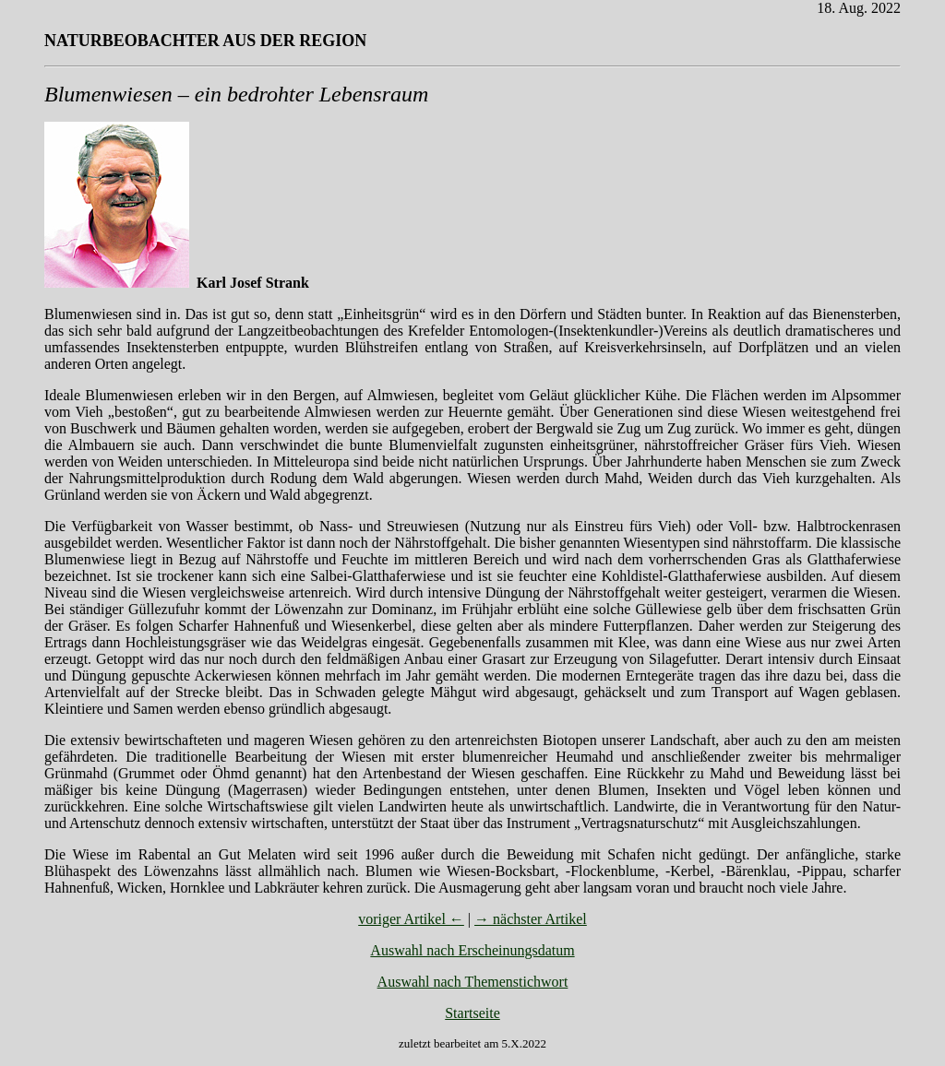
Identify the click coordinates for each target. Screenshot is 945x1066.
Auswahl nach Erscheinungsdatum (472, 950)
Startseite (472, 1013)
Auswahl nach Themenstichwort (472, 981)
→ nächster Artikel (530, 919)
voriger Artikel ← (411, 919)
